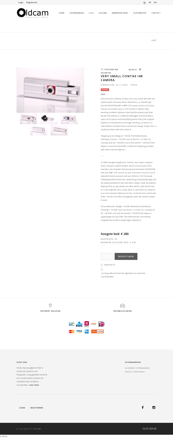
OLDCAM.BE (149, 428)
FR (150, 2)
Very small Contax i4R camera (66, 40)
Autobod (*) (109, 264)
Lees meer (34, 385)
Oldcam (103, 13)
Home (61, 13)
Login (20, 2)
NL (145, 2)
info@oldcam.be (122, 311)
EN (155, 2)
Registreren (31, 2)
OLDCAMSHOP (139, 13)
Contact (156, 13)
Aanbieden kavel (120, 13)
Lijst (154, 40)
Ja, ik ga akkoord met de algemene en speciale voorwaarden (123, 275)
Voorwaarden (77, 13)
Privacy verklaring (135, 372)
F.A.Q (91, 13)
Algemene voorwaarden (137, 368)
